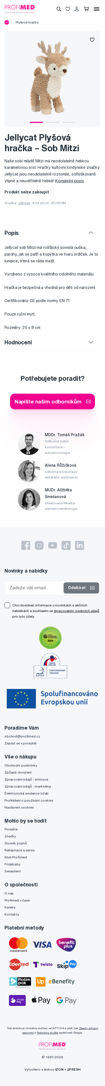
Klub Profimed (15, 857)
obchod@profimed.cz (22, 736)
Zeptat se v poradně (20, 743)
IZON (59, 1069)
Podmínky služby (47, 1032)
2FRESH (74, 1069)
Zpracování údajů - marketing (27, 786)
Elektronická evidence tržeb (26, 793)
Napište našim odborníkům (53, 401)
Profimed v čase (17, 900)
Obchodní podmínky (20, 765)
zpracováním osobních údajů (76, 611)
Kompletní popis (69, 181)
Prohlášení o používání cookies (28, 800)
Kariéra (9, 907)
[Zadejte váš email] (35, 588)
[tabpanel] (52, 79)
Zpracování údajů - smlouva (26, 779)
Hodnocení (18, 342)
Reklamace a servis (19, 850)
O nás (8, 893)
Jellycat (24, 203)
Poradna (11, 829)
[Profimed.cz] (20, 9)
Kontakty (11, 914)
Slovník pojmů (15, 843)
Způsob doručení (18, 772)
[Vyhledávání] (58, 8)
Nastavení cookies (19, 807)
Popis (11, 233)
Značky (10, 836)
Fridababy (12, 864)
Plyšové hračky (27, 22)
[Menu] (97, 9)
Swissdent (12, 871)
